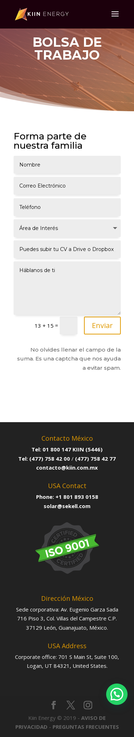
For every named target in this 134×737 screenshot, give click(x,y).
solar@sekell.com (67, 506)
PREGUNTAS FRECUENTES (86, 726)
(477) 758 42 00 (49, 458)
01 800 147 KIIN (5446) (73, 449)
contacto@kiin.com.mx (67, 467)
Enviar (102, 325)
